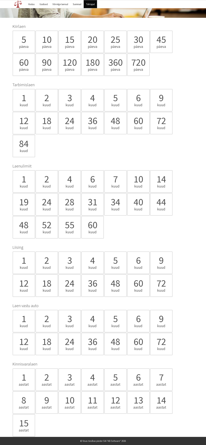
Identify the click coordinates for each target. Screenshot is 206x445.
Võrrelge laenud (60, 4)
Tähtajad (90, 4)
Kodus (31, 4)
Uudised (43, 4)
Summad (77, 4)
